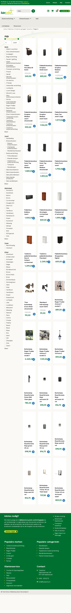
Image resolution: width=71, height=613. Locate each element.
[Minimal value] (11, 39)
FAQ (61, 2)
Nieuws (55, 2)
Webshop (10, 29)
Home (5, 29)
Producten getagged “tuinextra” (23, 29)
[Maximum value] (15, 43)
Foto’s (48, 2)
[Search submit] (33, 10)
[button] (8, 18)
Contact (67, 2)
